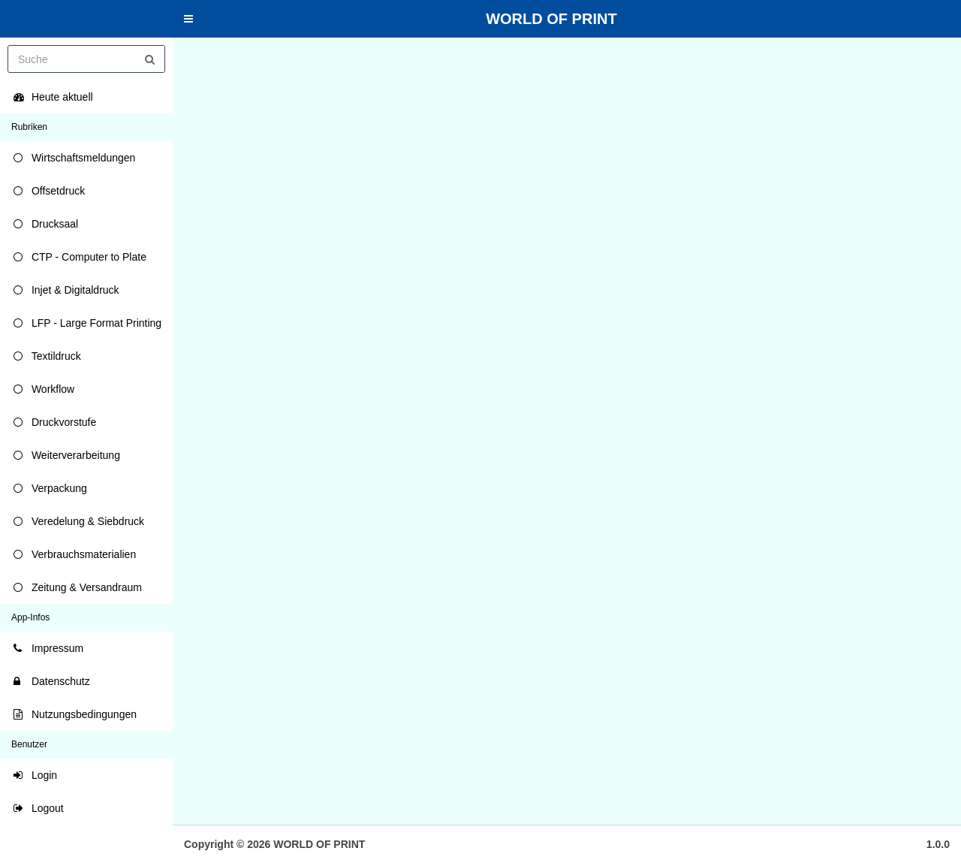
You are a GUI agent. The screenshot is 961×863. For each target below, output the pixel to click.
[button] (188, 19)
